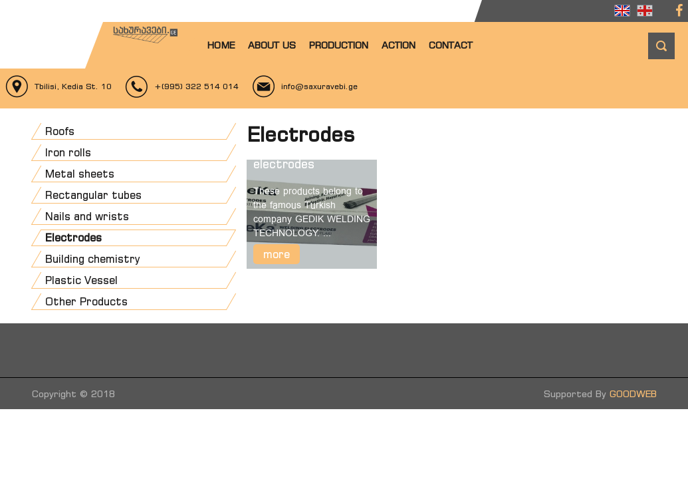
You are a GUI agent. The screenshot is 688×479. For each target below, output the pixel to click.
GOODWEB (633, 393)
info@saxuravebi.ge (319, 86)
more (276, 254)
